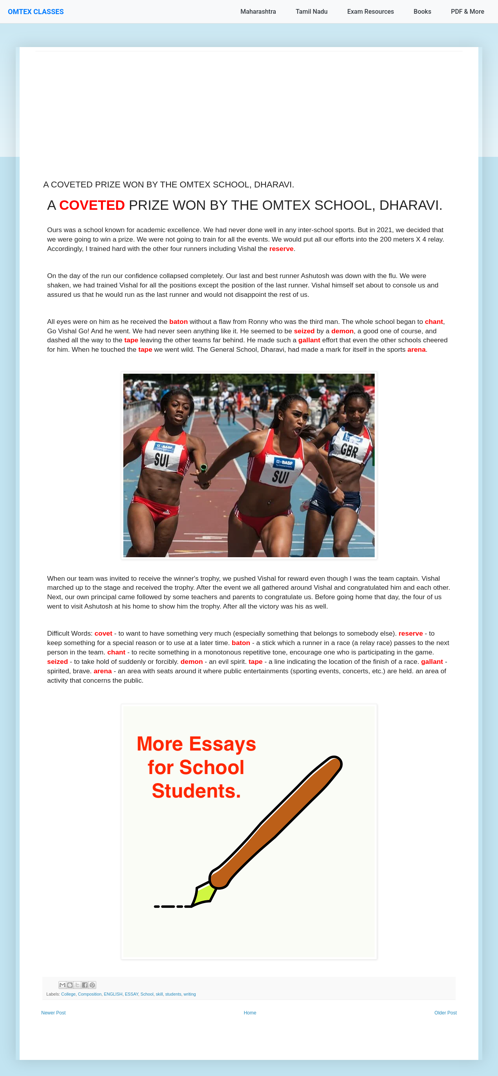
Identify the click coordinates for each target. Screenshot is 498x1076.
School (147, 994)
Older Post (445, 1013)
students (173, 994)
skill (159, 994)
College (68, 994)
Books (422, 11)
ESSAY (131, 994)
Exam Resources (370, 11)
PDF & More (467, 11)
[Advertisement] (249, 106)
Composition (89, 994)
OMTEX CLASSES (36, 11)
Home (250, 1013)
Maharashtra (258, 11)
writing (190, 994)
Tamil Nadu (312, 11)
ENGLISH (113, 994)
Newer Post (53, 1013)
